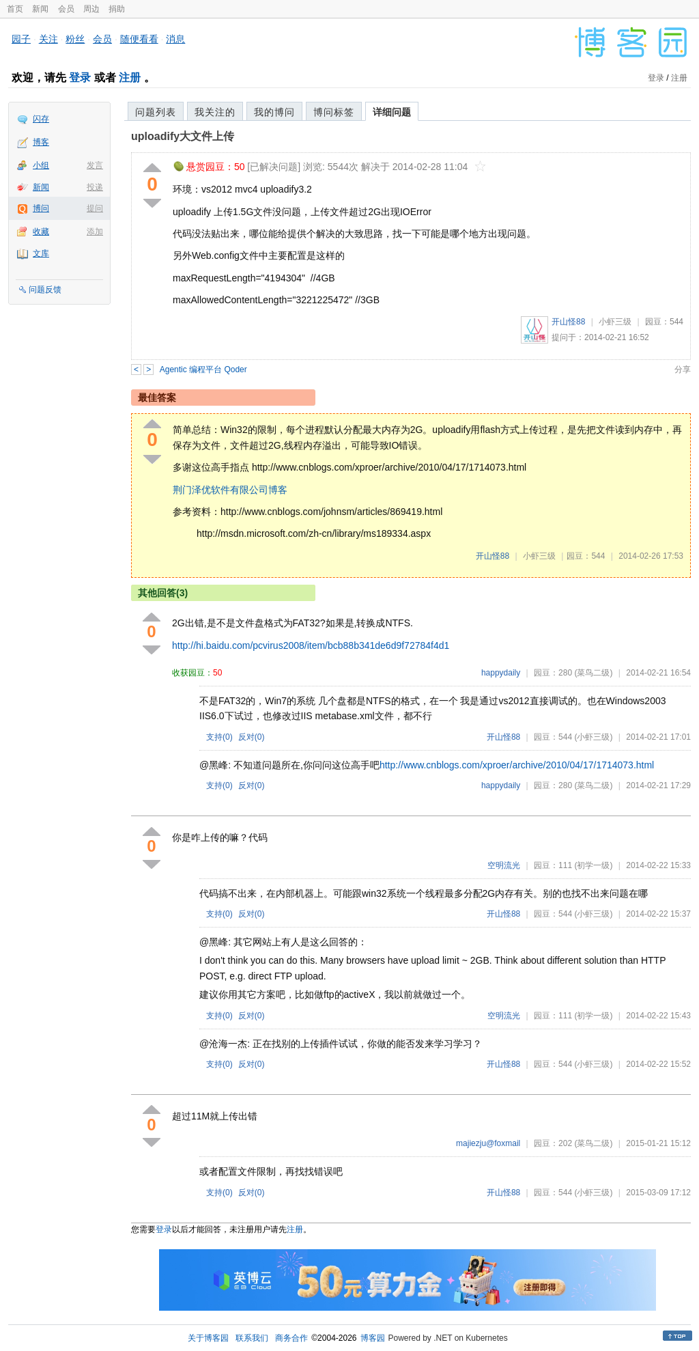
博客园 (372, 1338)
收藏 (41, 231)
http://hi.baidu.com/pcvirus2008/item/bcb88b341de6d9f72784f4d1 (310, 645)
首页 (15, 9)
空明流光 (503, 865)
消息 (175, 38)
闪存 (41, 119)
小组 (41, 165)
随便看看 (139, 38)
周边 (91, 9)
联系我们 (252, 1338)
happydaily (500, 673)
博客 (41, 142)
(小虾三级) (593, 737)
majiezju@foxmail (488, 1143)
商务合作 (291, 1338)
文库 (41, 253)
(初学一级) (593, 865)
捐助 (117, 9)
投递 (95, 187)
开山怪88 (568, 321)
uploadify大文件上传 (182, 136)
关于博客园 (208, 1338)
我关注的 (215, 112)
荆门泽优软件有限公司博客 (230, 489)
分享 (682, 369)
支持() (219, 737)
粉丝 (75, 38)
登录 (80, 77)
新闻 (40, 9)
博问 (41, 208)
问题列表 (155, 112)
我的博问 (274, 112)
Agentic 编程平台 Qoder (203, 369)
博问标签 (333, 112)
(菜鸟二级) (593, 673)
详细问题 (392, 112)
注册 (130, 77)
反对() (251, 737)
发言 (95, 165)
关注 (48, 38)
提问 (95, 208)
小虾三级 (615, 321)
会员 (66, 9)
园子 (21, 38)
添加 (95, 231)
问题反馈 (45, 289)
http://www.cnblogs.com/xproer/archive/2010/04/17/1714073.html (517, 765)
